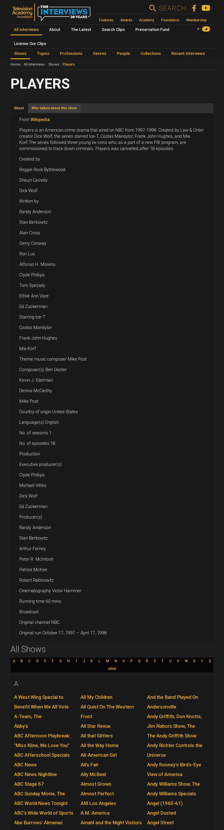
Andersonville (161, 707)
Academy (146, 20)
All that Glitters (96, 736)
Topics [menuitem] (43, 53)
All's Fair (89, 764)
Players (69, 64)
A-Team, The (28, 716)
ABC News (25, 764)
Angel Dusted (161, 813)
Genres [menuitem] (99, 53)
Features (106, 20)
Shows (53, 64)
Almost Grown (95, 784)
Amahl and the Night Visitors (111, 822)
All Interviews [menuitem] (26, 29)
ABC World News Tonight (41, 803)
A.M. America (95, 813)
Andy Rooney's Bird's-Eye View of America (174, 769)
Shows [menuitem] (20, 53)
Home (15, 64)
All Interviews (34, 64)
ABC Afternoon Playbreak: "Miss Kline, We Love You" (42, 740)
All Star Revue (95, 726)
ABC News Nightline (35, 774)
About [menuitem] (54, 29)
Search (172, 8)
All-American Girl (98, 755)
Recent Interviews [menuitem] (188, 53)
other (112, 669)
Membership (196, 20)
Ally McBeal (93, 774)
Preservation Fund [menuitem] (152, 29)
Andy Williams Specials (171, 793)
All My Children (96, 697)
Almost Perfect (97, 793)
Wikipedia (40, 119)
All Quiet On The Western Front (107, 711)
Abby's (21, 726)
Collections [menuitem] (150, 53)
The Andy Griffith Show (171, 736)
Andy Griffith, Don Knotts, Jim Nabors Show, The (174, 721)
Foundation (170, 20)
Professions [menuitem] (71, 53)
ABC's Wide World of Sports (44, 813)
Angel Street (160, 822)
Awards (126, 20)
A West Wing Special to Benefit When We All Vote (41, 702)
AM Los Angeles (98, 803)
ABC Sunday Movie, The (39, 793)
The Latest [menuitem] (81, 29)
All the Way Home (99, 745)
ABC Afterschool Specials (42, 755)
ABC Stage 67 (29, 784)
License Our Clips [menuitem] (30, 43)
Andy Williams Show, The (173, 784)
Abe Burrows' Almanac (38, 822)
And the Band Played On (172, 697)
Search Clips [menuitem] (113, 29)
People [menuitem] (123, 53)
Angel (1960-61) (165, 803)
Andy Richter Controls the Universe (174, 750)
